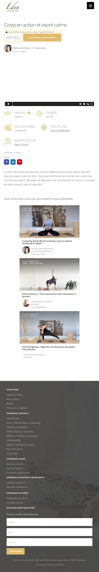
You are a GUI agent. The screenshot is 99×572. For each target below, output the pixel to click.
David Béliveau (41, 305)
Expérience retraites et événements (25, 476)
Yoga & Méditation (60, 128)
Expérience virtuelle (18, 412)
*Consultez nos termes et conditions (49, 563)
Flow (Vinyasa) (29, 353)
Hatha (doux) (37, 300)
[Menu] (90, 5)
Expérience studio (16, 457)
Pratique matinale (21, 46)
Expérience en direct (17, 491)
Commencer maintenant (41, 37)
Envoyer (15, 549)
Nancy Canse (41, 46)
